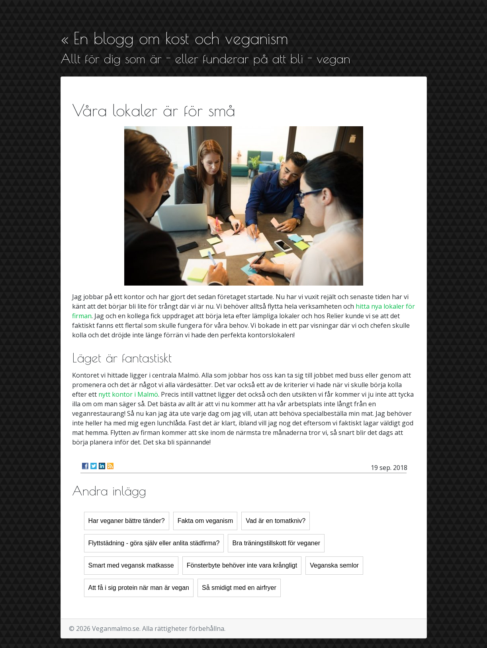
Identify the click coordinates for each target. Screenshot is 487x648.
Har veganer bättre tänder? (126, 520)
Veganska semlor (334, 565)
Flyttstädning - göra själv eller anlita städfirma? (154, 543)
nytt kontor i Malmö (128, 394)
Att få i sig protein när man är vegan (138, 587)
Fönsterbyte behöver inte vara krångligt (242, 565)
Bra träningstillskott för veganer (276, 543)
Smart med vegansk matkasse (131, 565)
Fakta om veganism (205, 520)
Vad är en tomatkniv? (275, 520)
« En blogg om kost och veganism (174, 38)
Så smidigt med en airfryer (239, 587)
